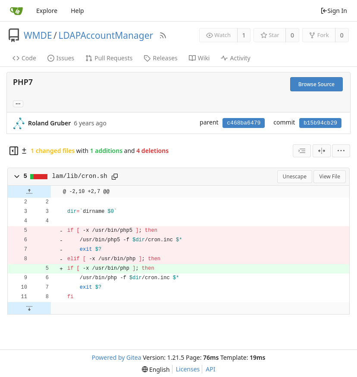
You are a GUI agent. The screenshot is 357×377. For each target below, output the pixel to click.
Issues (60, 58)
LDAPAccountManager (105, 35)
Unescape (295, 176)
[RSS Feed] (163, 35)
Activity (235, 58)
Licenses (188, 369)
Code (24, 58)
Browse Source (316, 84)
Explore (46, 10)
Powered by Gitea (116, 357)
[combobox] (302, 150)
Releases (160, 58)
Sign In (333, 10)
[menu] (341, 150)
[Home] (16, 11)
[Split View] (322, 150)
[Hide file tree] (14, 151)
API (210, 369)
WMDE (38, 35)
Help (77, 10)
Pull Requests (108, 58)
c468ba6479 (243, 123)
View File (329, 176)
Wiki (199, 58)
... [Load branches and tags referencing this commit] (18, 103)
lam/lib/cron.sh (79, 176)
